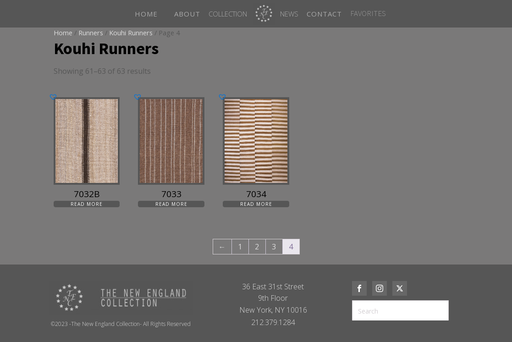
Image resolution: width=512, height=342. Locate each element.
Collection (228, 13)
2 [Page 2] (257, 247)
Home (63, 32)
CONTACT (324, 13)
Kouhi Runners (131, 32)
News (289, 13)
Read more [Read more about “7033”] (171, 204)
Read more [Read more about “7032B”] (87, 204)
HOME (146, 13)
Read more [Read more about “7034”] (256, 204)
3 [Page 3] (274, 247)
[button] (53, 97)
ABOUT (187, 13)
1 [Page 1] (240, 247)
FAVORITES (368, 13)
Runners (90, 32)
